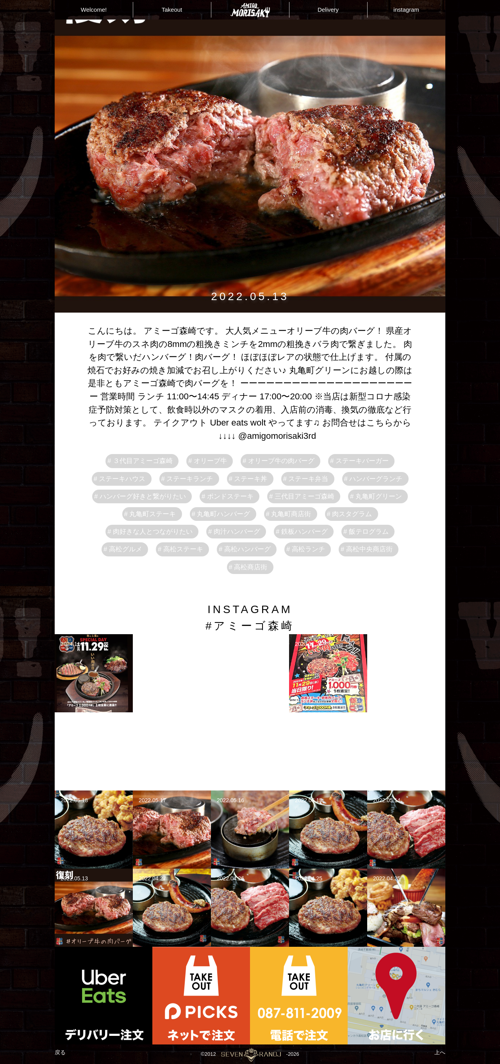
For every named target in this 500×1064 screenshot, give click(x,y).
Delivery (328, 9)
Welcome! (94, 9)
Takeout (172, 9)
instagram (406, 9)
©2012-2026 (250, 1054)
